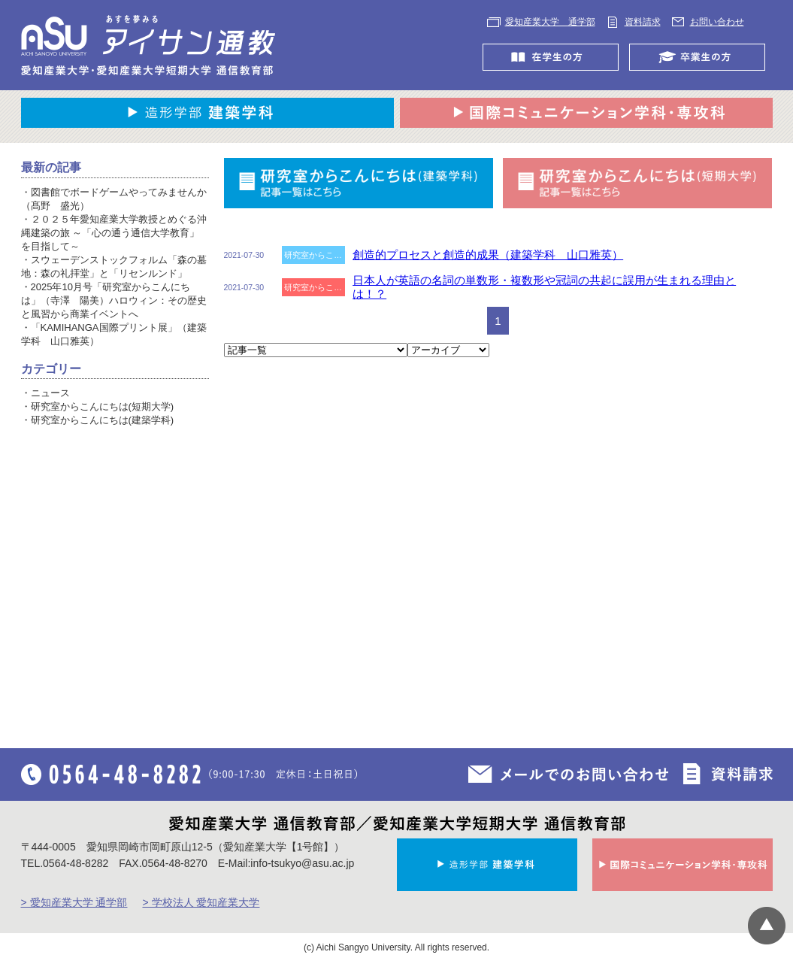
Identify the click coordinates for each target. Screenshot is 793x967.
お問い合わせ (717, 22)
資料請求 (643, 22)
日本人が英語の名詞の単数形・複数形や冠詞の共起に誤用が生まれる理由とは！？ (544, 287)
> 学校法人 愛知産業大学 (200, 902)
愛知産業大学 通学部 (550, 22)
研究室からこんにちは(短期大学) (102, 406)
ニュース (50, 393)
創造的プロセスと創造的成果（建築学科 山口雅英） (488, 254)
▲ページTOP (766, 925)
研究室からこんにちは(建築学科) (102, 420)
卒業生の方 (701, 57)
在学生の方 (554, 57)
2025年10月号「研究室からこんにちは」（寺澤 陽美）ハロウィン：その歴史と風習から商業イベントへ (114, 300)
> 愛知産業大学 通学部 (74, 902)
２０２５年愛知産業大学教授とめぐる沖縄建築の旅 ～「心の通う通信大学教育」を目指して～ (114, 233)
